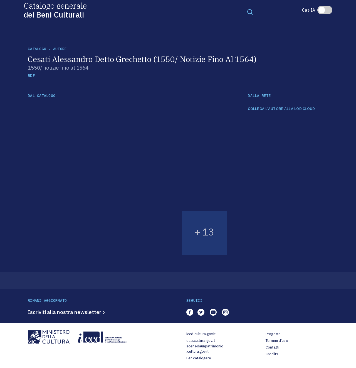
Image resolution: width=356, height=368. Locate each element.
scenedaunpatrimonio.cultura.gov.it (204, 349)
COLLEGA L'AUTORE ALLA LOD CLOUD (281, 109)
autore (60, 48)
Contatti (272, 347)
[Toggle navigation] (250, 11)
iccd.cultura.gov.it (201, 334)
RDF (31, 75)
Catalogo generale (55, 10)
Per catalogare (198, 358)
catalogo (37, 48)
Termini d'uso (277, 340)
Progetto (273, 334)
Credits (272, 354)
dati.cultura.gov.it (200, 340)
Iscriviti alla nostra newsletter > (67, 312)
